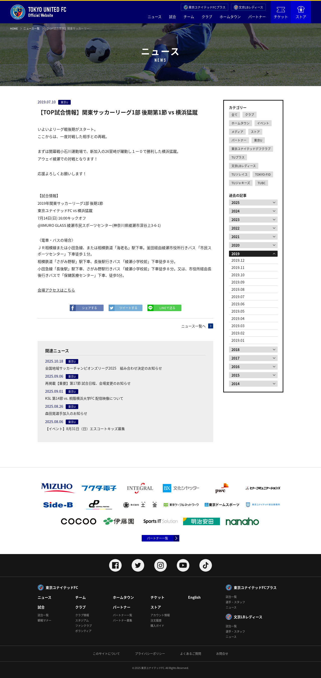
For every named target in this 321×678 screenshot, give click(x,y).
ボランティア (83, 631)
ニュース (155, 16)
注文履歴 (156, 620)
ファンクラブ (83, 626)
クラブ (207, 16)
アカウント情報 (160, 615)
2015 (235, 375)
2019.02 (238, 332)
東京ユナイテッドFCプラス (207, 7)
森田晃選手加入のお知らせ (66, 413)
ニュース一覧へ (193, 325)
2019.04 (238, 318)
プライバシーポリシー (150, 653)
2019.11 (238, 267)
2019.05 (238, 311)
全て (234, 114)
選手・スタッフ (235, 602)
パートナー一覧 (157, 538)
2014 (235, 383)
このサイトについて (106, 653)
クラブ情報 (82, 615)
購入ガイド (157, 626)
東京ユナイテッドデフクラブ (251, 149)
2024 (235, 211)
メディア (237, 131)
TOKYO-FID (263, 174)
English (194, 597)
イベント (263, 123)
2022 (235, 228)
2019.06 (238, 303)
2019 (235, 253)
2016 (235, 366)
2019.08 (238, 289)
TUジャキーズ (240, 183)
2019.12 (238, 260)
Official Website (38, 12)
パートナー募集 (122, 620)
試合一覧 (43, 615)
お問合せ (222, 653)
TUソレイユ (239, 174)
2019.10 (238, 274)
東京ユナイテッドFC (62, 587)
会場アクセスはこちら (56, 290)
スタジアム (82, 620)
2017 (235, 358)
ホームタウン (230, 16)
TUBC (262, 183)
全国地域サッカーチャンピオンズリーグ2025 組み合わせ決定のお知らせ (103, 368)
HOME (14, 28)
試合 (172, 16)
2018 (235, 349)
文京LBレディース (251, 7)
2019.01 (238, 340)
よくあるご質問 (190, 653)
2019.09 (238, 282)
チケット (281, 13)
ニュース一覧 (31, 28)
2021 (235, 236)
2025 (235, 202)
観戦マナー (44, 620)
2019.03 (238, 325)
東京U (258, 140)
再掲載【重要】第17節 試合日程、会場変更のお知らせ (88, 383)
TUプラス (238, 157)
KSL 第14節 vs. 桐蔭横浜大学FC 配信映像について (84, 398)
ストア (301, 12)
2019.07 (238, 296)
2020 (235, 245)
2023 (235, 219)
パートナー (257, 16)
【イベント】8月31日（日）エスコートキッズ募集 (85, 428)
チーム (189, 16)
